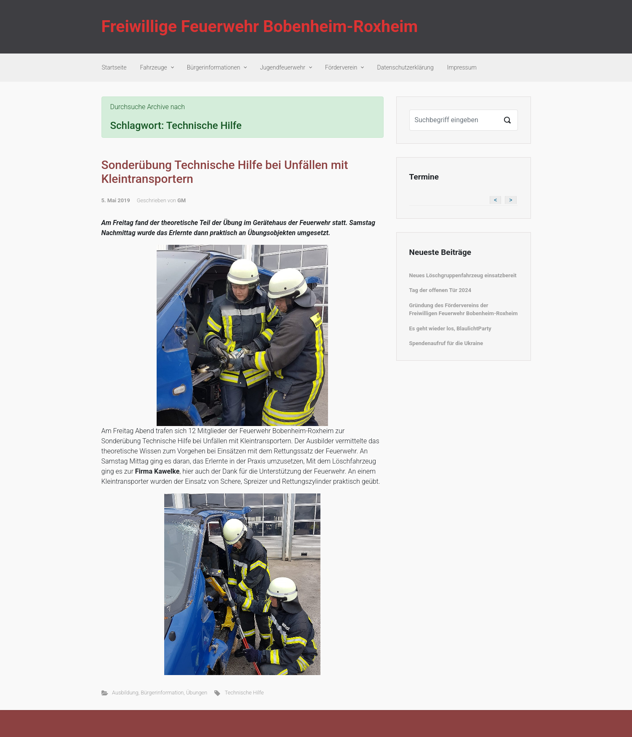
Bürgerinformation (162, 692)
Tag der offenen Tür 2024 (440, 290)
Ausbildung (125, 692)
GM (181, 200)
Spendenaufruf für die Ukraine (446, 343)
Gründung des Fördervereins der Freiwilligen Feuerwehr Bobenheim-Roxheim (463, 309)
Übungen (196, 692)
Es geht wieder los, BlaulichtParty (450, 328)
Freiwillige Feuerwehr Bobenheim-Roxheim (259, 26)
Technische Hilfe (244, 692)
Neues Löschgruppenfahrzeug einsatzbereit (463, 275)
